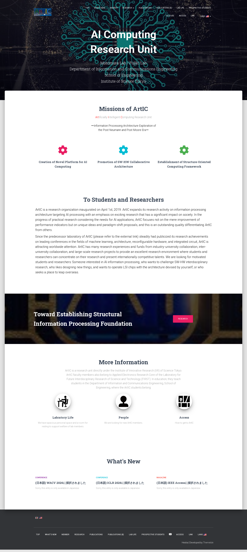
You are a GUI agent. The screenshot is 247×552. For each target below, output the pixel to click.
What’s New (99, 8)
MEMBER (114, 8)
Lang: (205, 16)
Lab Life (180, 8)
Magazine (161, 480)
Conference (41, 480)
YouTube (170, 16)
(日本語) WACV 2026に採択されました (60, 485)
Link (193, 16)
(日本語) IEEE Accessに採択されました (182, 485)
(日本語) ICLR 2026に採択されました (120, 485)
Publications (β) (164, 8)
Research (128, 8)
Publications (145, 8)
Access (182, 16)
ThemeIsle (208, 545)
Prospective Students (200, 8)
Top (87, 8)
